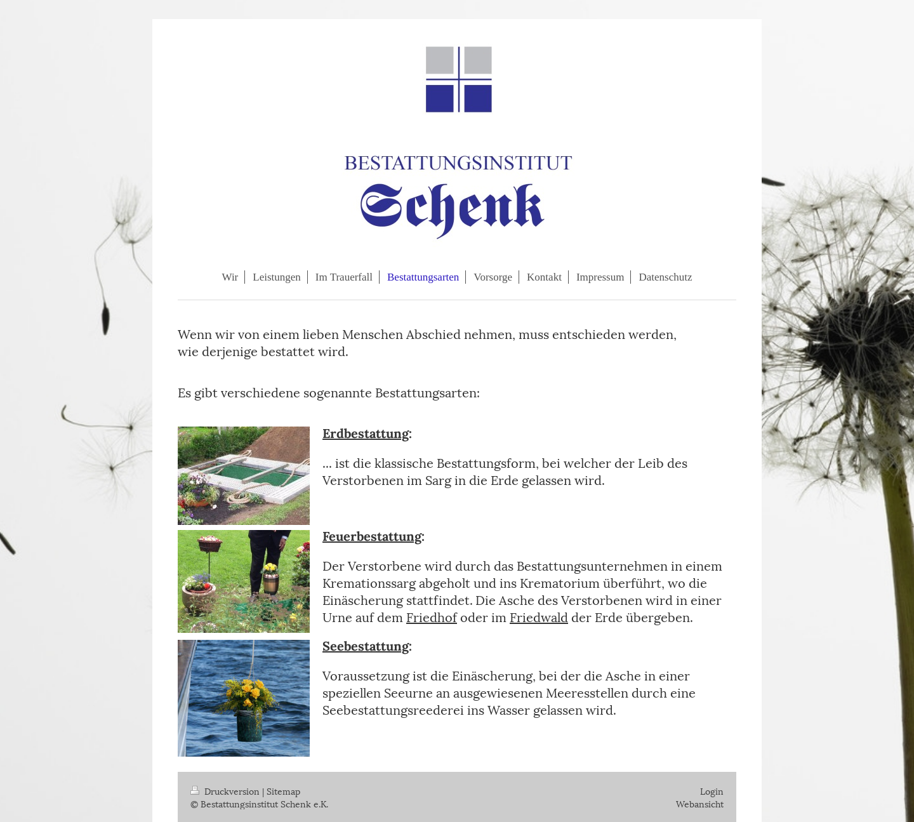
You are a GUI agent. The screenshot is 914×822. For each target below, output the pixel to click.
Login (712, 790)
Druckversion (226, 790)
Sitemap (283, 790)
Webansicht (700, 803)
